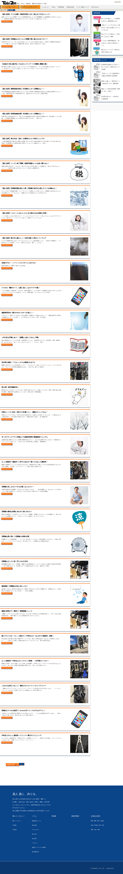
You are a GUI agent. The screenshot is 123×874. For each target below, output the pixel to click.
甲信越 (97, 825)
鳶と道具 (34, 838)
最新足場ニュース (37, 821)
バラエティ (35, 843)
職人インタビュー (19, 816)
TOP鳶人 (15, 825)
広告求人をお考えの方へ (30, 7)
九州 (96, 829)
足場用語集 (61, 7)
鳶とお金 (34, 834)
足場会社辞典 (70, 7)
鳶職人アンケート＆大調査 (40, 847)
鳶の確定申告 (36, 851)
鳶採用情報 (75, 816)
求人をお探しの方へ (9, 7)
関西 (96, 821)
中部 (101, 825)
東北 (99, 821)
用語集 (54, 816)
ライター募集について (82, 7)
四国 (92, 829)
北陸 (92, 825)
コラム (53, 7)
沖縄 (99, 829)
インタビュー (45, 7)
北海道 (104, 821)
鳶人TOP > (4, 10)
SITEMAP (117, 2)
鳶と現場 (34, 825)
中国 (104, 825)
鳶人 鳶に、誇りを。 (30, 794)
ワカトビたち (36, 829)
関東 (92, 821)
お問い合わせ (95, 7)
